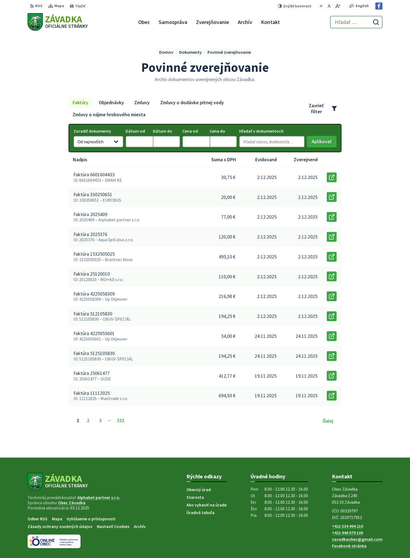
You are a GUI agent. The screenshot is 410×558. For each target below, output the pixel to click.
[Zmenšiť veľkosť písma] (321, 6)
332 (120, 420)
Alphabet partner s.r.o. (98, 497)
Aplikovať (324, 142)
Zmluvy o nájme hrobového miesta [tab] (109, 114)
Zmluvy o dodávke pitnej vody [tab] (192, 102)
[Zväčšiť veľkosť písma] (337, 6)
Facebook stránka (349, 545)
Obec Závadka (71, 502)
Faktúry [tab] (80, 102)
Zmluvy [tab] (142, 102)
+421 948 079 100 (347, 532)
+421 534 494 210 (347, 526)
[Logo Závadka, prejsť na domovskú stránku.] (58, 22)
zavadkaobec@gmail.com (357, 539)
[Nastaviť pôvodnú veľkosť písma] (329, 6)
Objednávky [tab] (111, 102)
